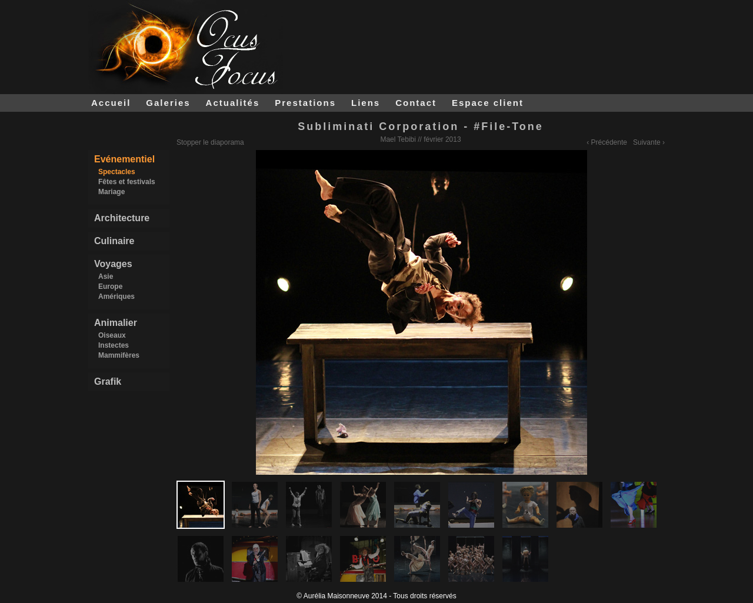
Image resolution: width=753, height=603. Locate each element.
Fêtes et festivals (126, 182)
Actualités (233, 103)
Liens (365, 103)
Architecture (121, 218)
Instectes (113, 345)
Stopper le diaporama (210, 142)
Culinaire (114, 241)
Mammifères (118, 355)
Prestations (305, 103)
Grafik (107, 382)
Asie (105, 276)
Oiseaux (112, 335)
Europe (110, 286)
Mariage (111, 192)
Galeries (168, 103)
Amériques (116, 296)
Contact (416, 103)
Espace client (488, 103)
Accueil (111, 103)
